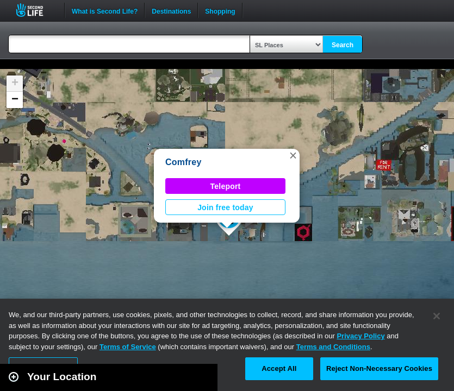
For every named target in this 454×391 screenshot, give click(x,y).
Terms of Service (127, 347)
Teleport (225, 186)
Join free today (225, 207)
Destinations (171, 10)
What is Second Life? (105, 10)
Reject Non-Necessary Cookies (379, 368)
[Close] (437, 316)
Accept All (279, 368)
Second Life (35, 10)
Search (342, 45)
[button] (293, 155)
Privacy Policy (360, 336)
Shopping (220, 10)
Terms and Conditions (333, 347)
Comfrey (183, 162)
